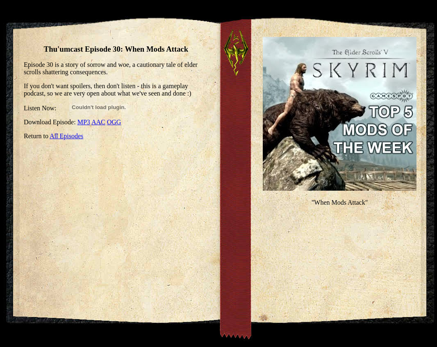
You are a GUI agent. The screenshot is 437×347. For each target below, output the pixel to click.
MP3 (83, 122)
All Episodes (66, 135)
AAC (98, 122)
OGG (114, 122)
